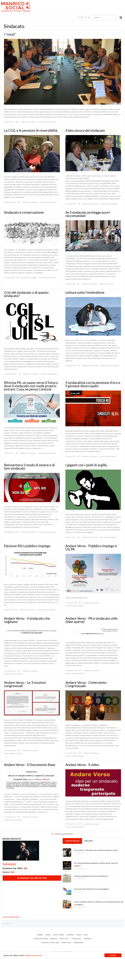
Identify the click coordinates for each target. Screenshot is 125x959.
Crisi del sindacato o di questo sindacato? (26, 294)
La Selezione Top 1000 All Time (32, 878)
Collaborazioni (78, 942)
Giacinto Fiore (50, 278)
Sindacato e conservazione (24, 212)
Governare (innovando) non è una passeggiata (91, 889)
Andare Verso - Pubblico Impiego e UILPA (91, 547)
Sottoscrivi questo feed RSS (64, 834)
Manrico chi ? (64, 939)
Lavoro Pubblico (58, 935)
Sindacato (32, 122)
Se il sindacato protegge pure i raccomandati (87, 214)
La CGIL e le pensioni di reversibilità (30, 130)
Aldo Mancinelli (51, 202)
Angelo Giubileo (112, 204)
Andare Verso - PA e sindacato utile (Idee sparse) (91, 620)
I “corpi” (10, 34)
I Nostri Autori (76, 939)
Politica (47, 935)
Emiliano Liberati (50, 122)
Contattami (87, 939)
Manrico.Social (20, 7)
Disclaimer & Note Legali (50, 942)
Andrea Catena (50, 532)
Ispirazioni (53, 939)
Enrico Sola (110, 284)
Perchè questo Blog (41, 939)
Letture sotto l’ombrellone (84, 292)
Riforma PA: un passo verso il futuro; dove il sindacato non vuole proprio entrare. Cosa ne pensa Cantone (31, 385)
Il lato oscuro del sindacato (85, 130)
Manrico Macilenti (50, 453)
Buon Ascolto (12, 839)
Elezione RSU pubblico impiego (27, 546)
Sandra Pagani (52, 374)
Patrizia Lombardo (113, 366)
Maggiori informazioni (33, 955)
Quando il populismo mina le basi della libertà (91, 876)
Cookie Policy (66, 942)
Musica (78, 935)
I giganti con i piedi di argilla (86, 465)
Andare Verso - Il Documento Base (29, 765)
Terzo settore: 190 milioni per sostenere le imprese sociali (96, 850)
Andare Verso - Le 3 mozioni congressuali (25, 684)
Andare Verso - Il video (82, 765)
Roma (86, 935)
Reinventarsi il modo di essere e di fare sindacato (29, 466)
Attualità (40, 935)
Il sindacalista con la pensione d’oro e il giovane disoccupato (92, 384)
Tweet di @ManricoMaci (11, 917)
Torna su (8, 923)
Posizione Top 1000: (15, 868)
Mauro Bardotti (111, 537)
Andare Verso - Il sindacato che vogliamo (27, 620)
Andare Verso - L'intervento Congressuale (85, 684)
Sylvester (9, 864)
